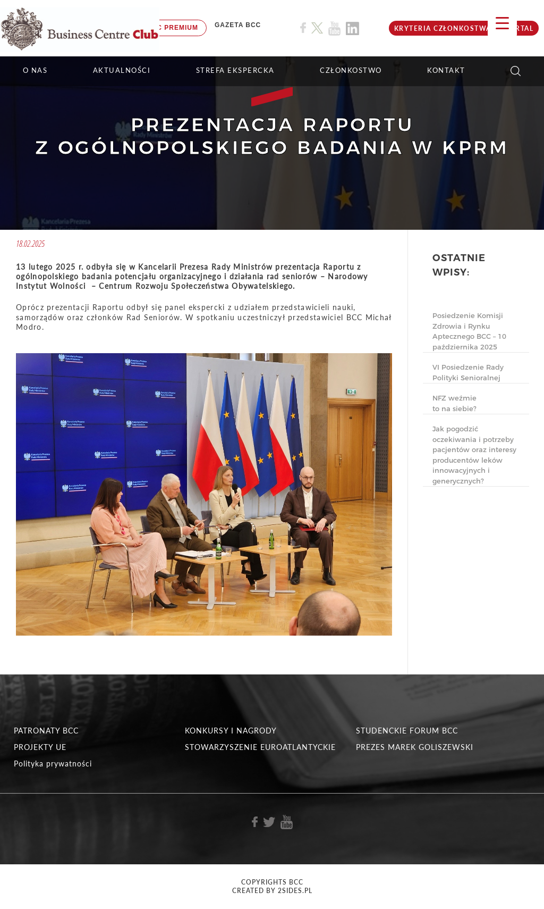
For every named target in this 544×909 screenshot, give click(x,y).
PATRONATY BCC (46, 730)
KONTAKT (446, 70)
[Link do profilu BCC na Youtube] (334, 28)
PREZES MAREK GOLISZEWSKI (414, 747)
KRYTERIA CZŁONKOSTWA (442, 28)
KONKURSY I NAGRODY (231, 730)
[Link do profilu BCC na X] (317, 28)
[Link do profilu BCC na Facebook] (303, 28)
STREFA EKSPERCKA (235, 70)
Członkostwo (351, 70)
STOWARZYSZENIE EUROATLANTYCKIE (260, 747)
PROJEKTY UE (40, 747)
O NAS (35, 70)
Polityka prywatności (53, 763)
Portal (519, 28)
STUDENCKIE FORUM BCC (407, 730)
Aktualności (122, 70)
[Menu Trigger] (502, 22)
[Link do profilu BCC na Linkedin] (352, 28)
